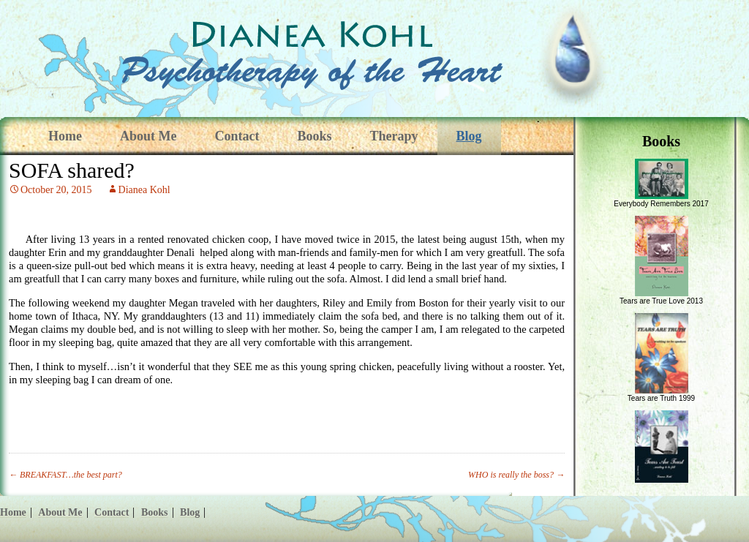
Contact (236, 136)
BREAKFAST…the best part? (65, 475)
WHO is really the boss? (516, 475)
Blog (469, 136)
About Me (148, 136)
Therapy (394, 136)
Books (314, 136)
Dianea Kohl (144, 189)
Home (65, 136)
